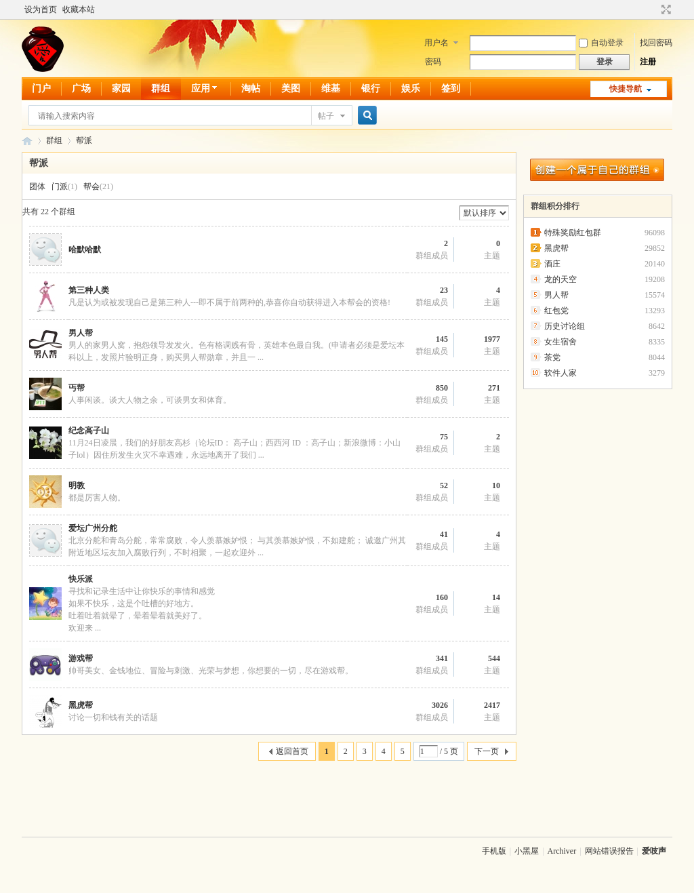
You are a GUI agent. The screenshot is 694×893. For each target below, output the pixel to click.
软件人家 (560, 373)
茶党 (552, 357)
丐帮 (76, 388)
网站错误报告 (609, 851)
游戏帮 (80, 658)
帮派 (84, 140)
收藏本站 (78, 9)
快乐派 (80, 579)
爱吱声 (27, 141)
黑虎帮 (80, 705)
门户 (41, 88)
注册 (648, 61)
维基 (330, 88)
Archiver (562, 851)
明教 (76, 485)
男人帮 (80, 333)
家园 (121, 88)
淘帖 (250, 88)
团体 (37, 186)
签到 (450, 88)
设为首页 (40, 9)
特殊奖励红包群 (572, 232)
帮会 (91, 186)
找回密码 (656, 42)
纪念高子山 (88, 430)
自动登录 (601, 42)
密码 (433, 61)
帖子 (326, 116)
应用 (205, 88)
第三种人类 (88, 290)
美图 (290, 88)
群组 (160, 88)
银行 (370, 88)
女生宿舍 (560, 341)
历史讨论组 (564, 326)
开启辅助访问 (653, 9)
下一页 (486, 751)
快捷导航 (625, 89)
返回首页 (292, 751)
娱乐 (410, 88)
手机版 (494, 851)
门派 (60, 186)
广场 (81, 88)
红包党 (556, 310)
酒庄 (552, 264)
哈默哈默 (84, 249)
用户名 (436, 42)
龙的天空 (560, 279)
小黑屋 (526, 851)
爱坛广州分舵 (92, 528)
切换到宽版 (664, 9)
